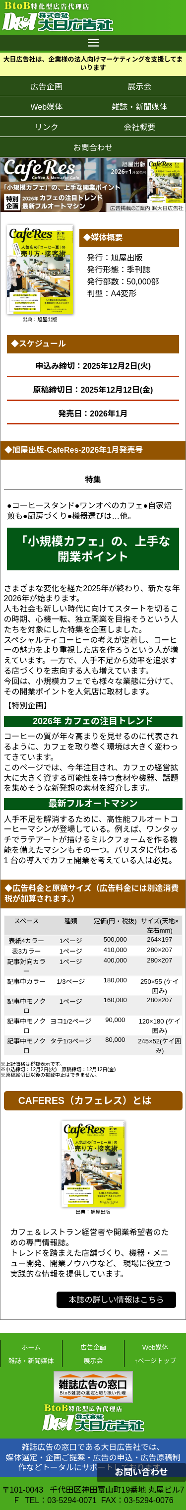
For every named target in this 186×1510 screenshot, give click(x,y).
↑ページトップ (155, 1361)
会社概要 (139, 127)
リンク (47, 127)
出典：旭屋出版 (39, 319)
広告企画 (46, 86)
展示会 (139, 86)
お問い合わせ (141, 1472)
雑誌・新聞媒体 (139, 107)
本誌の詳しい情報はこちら (116, 1300)
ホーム (31, 1347)
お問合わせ (93, 147)
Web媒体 (46, 107)
